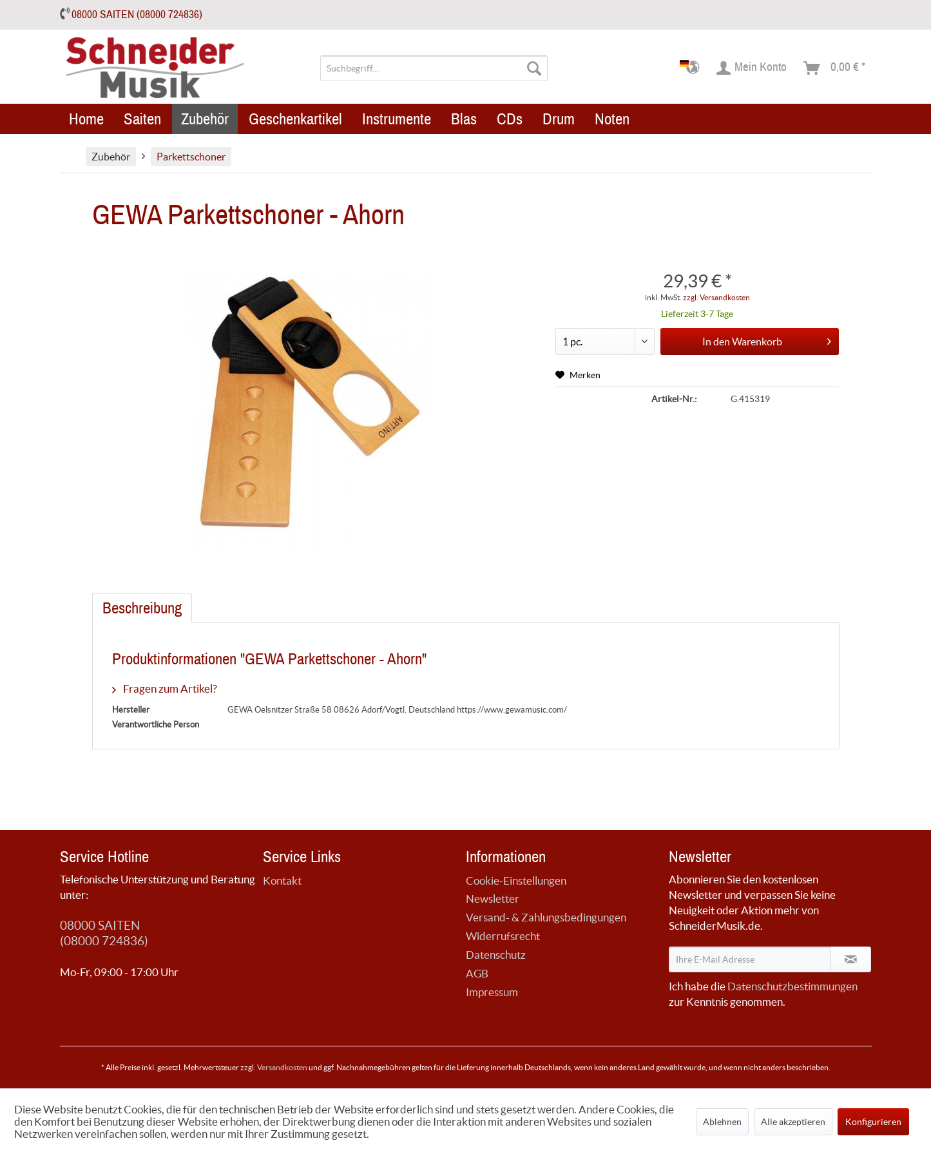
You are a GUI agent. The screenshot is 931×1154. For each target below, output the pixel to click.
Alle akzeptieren (793, 1122)
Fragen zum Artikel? (164, 688)
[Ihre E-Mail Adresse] (750, 959)
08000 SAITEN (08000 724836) (137, 14)
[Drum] (558, 119)
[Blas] (464, 119)
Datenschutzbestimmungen (792, 986)
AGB (477, 973)
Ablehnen (722, 1122)
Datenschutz (496, 954)
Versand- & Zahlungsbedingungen (546, 917)
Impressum (492, 992)
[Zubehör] (205, 119)
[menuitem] (434, 68)
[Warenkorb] (835, 68)
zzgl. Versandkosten (716, 297)
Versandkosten (282, 1067)
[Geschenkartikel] (295, 119)
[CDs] (510, 119)
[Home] (86, 119)
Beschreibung (142, 608)
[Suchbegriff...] (434, 68)
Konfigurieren (873, 1122)
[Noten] (612, 119)
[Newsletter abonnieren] (850, 959)
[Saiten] (142, 119)
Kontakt (282, 880)
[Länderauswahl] (693, 68)
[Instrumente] (396, 119)
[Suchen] (534, 68)
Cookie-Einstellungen (516, 880)
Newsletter (492, 898)
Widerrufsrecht (503, 936)
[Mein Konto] (752, 68)
